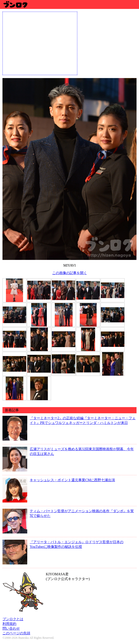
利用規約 (9, 624)
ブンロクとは (12, 619)
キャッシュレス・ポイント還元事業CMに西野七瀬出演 (72, 480)
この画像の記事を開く (69, 273)
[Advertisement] (40, 43)
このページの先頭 (16, 633)
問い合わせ (11, 628)
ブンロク (15, 4)
